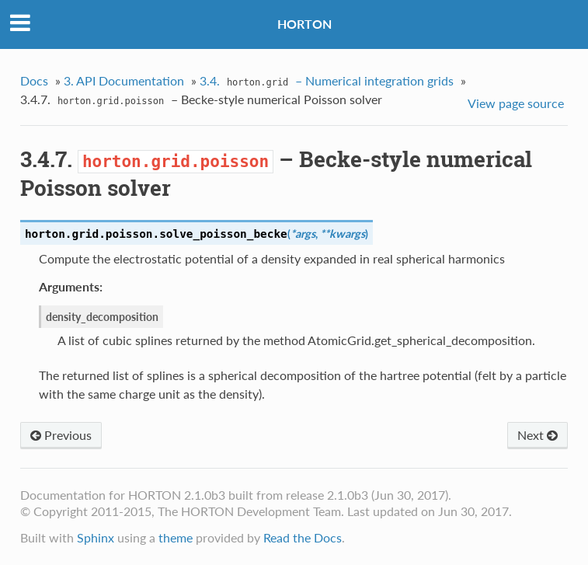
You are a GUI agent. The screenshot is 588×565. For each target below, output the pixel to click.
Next (537, 434)
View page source (516, 103)
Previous (61, 434)
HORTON (304, 23)
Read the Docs (302, 537)
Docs (34, 80)
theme (175, 537)
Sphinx (95, 537)
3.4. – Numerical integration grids (327, 82)
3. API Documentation (124, 80)
